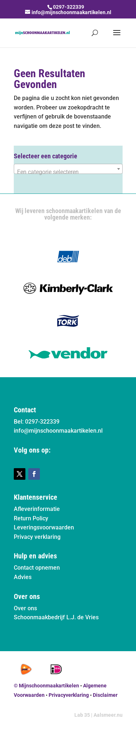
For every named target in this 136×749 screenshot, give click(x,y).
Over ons (25, 608)
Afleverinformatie (37, 508)
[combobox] (68, 169)
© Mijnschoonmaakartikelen (46, 685)
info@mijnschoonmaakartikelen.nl (58, 430)
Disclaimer (105, 695)
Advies (23, 577)
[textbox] (68, 172)
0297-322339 (68, 7)
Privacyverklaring (69, 695)
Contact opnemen (37, 567)
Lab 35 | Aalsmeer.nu (98, 715)
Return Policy (31, 518)
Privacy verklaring (37, 536)
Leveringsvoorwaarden (44, 527)
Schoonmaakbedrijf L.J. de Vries (56, 617)
